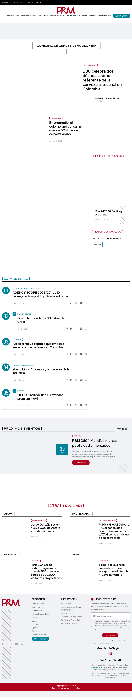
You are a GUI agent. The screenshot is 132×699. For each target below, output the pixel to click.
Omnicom (97, 244)
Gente (69, 16)
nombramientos (39, 521)
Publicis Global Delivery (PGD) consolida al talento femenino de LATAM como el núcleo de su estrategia (114, 531)
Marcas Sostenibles (50, 16)
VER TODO (122, 429)
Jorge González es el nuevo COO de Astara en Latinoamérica (45, 528)
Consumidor (35, 16)
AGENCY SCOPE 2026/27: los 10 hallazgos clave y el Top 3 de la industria (40, 294)
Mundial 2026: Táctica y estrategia (109, 213)
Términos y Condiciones (71, 616)
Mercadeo (25, 16)
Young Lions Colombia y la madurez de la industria (41, 371)
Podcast (76, 16)
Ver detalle (81, 462)
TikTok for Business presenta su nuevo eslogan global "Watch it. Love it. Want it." (113, 570)
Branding (104, 561)
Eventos (92, 16)
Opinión (85, 16)
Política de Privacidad (70, 620)
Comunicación (13, 16)
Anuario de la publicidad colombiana (71, 608)
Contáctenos (67, 613)
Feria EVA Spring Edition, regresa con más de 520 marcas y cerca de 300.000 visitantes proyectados (46, 571)
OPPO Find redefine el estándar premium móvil (40, 397)
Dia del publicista (113, 238)
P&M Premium (121, 16)
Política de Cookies (69, 623)
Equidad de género (108, 521)
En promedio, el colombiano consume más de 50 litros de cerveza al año (65, 128)
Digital (62, 16)
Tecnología (98, 238)
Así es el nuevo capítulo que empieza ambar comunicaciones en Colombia (38, 345)
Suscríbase (66, 603)
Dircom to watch (105, 16)
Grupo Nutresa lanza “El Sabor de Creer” (40, 320)
